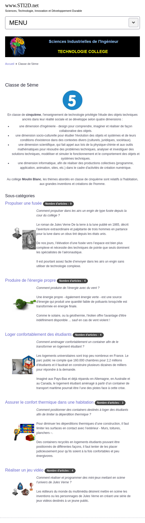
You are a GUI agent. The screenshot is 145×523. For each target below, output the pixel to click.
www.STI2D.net (22, 5)
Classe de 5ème (21, 85)
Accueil (9, 63)
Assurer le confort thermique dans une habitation (49, 402)
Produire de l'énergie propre (30, 280)
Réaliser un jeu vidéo (24, 470)
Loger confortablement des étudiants (38, 334)
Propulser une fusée (23, 203)
